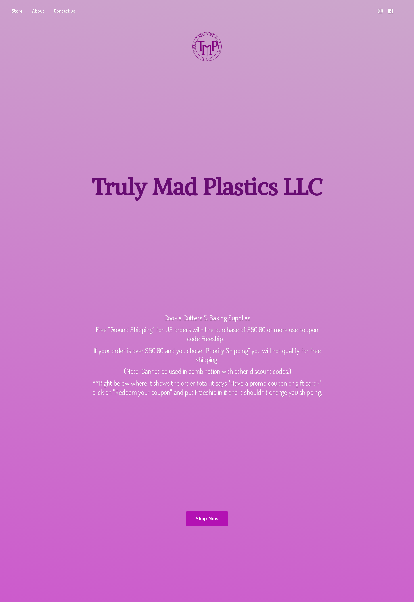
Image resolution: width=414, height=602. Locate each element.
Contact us (64, 11)
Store (17, 11)
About (38, 11)
